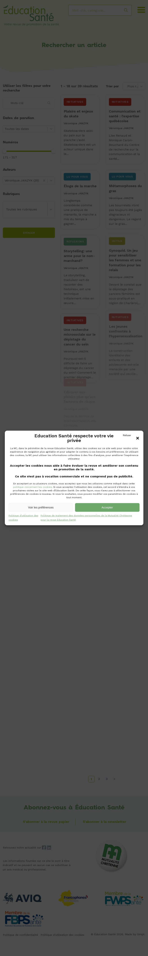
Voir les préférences (41, 507)
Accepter (107, 507)
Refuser (127, 435)
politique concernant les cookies (32, 487)
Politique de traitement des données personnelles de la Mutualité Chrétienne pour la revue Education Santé (86, 517)
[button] (138, 438)
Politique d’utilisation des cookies (23, 517)
